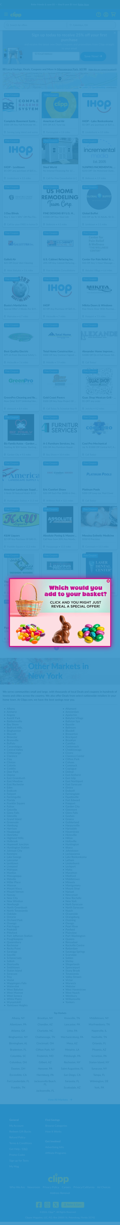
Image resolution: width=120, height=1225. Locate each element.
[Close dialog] (108, 581)
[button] (28, 631)
